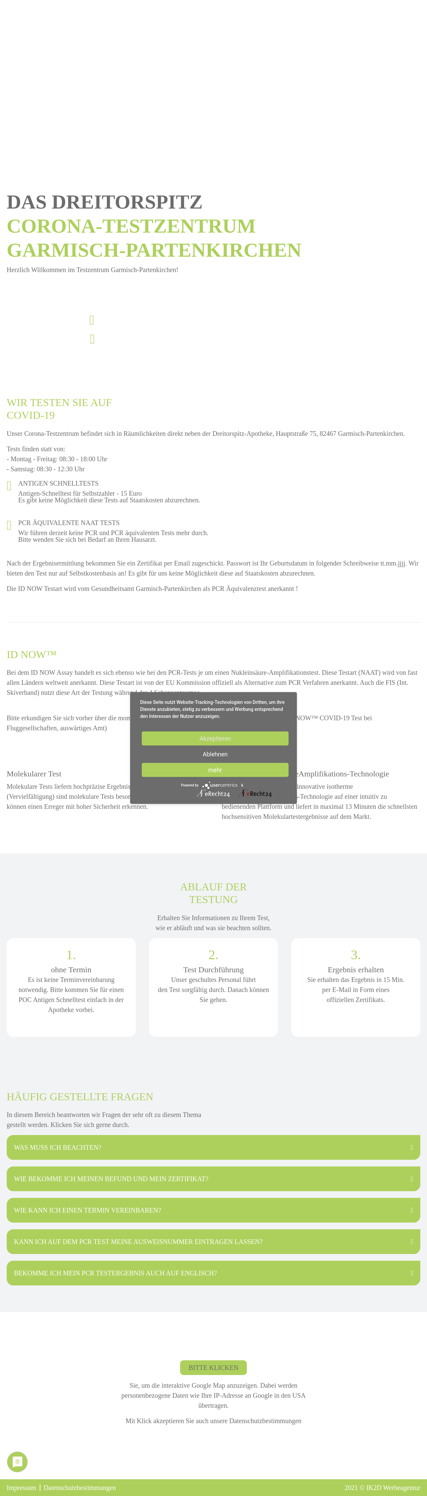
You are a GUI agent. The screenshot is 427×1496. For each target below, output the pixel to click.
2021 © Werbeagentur (382, 1487)
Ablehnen (215, 754)
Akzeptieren (215, 738)
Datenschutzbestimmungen (265, 1420)
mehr (215, 769)
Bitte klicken (213, 1367)
